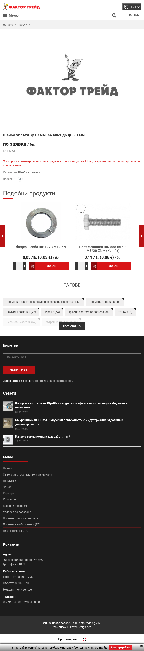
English (134, 15)
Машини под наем (15, 505)
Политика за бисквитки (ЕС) (21, 524)
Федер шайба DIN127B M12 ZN (41, 247)
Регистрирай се (120, 647)
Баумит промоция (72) (21, 312)
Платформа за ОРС (15, 530)
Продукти (9, 480)
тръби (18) (125, 312)
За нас (7, 487)
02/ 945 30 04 (12, 602)
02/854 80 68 (31, 602)
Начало (8, 468)
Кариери (8, 493)
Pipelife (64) (52, 312)
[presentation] (2, 236)
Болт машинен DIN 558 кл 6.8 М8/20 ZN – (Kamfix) (103, 248)
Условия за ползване (17, 512)
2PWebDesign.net (80, 627)
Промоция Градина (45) (105, 301)
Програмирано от (72, 639)
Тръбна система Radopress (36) (89, 312)
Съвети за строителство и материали (27, 474)
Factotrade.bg (86, 623)
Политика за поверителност (53, 380)
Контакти (9, 499)
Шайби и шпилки (29, 172)
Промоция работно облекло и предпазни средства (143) (43, 301)
